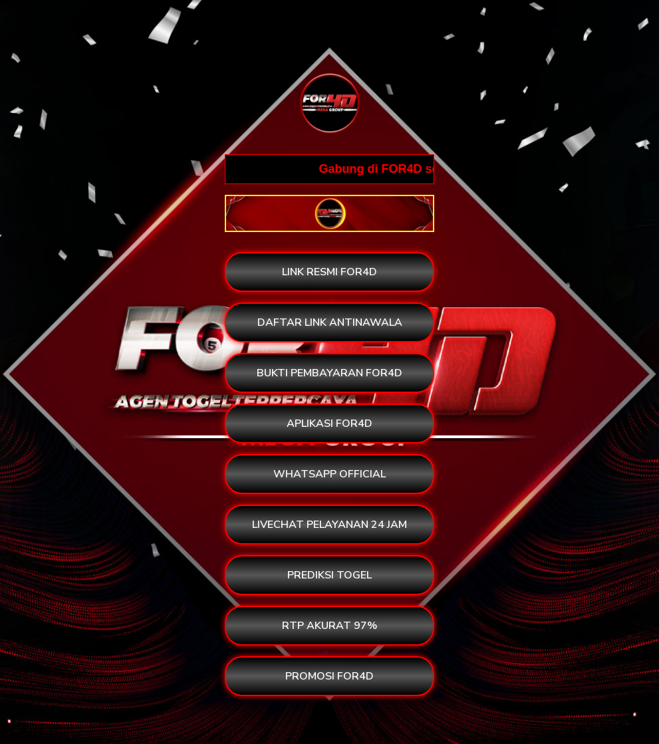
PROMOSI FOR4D (329, 676)
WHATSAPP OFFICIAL (329, 474)
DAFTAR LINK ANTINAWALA (329, 322)
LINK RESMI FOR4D (329, 272)
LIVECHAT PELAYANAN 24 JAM (329, 524)
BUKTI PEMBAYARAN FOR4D (329, 373)
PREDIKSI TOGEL (329, 575)
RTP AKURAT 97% (329, 625)
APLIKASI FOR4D (329, 423)
